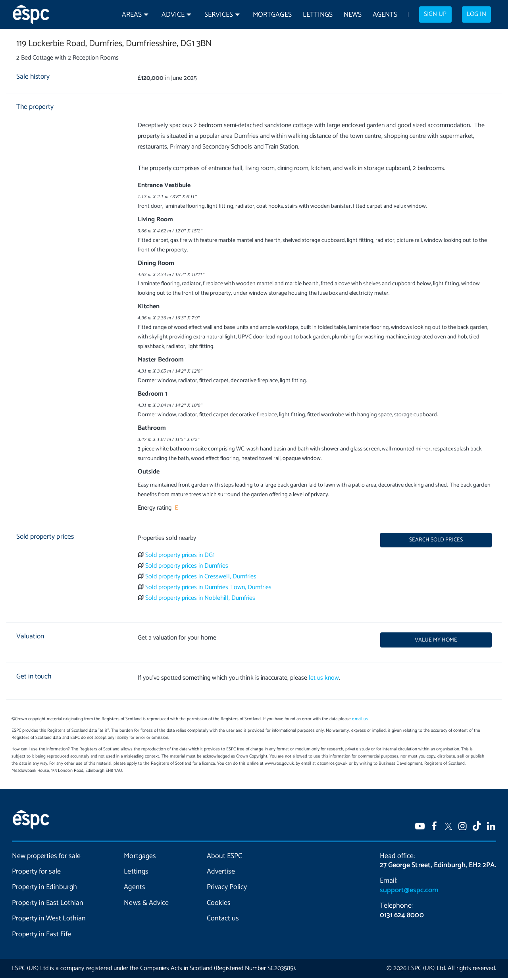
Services (218, 15)
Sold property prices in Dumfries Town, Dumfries (208, 587)
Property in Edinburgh (44, 887)
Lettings (318, 15)
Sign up (435, 14)
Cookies (219, 903)
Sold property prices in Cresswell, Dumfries (200, 576)
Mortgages (272, 15)
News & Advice (146, 903)
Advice (173, 15)
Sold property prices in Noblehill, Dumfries (200, 598)
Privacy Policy (227, 887)
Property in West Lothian (49, 918)
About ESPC (224, 856)
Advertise (221, 871)
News (353, 15)
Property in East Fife (41, 934)
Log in (476, 14)
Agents (385, 15)
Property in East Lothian (47, 903)
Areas (132, 15)
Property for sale (36, 871)
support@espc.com (409, 890)
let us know (324, 678)
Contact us (223, 918)
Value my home (436, 640)
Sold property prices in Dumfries (187, 566)
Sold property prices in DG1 (180, 555)
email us (360, 719)
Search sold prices (436, 540)
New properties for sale (46, 856)
